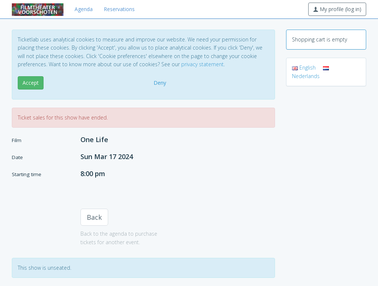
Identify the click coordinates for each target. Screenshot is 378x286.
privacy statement (202, 64)
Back (94, 217)
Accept (31, 82)
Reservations (119, 9)
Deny (160, 82)
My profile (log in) (337, 9)
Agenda (84, 9)
